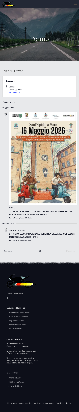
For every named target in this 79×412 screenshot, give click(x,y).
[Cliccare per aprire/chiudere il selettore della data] (9, 102)
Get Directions (14, 92)
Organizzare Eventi (16, 321)
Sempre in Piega (15, 386)
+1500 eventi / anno (16, 382)
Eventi (7, 71)
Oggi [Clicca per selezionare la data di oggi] (39, 251)
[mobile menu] (75, 4)
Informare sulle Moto (17, 325)
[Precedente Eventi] (7, 251)
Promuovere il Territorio (18, 317)
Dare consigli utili (15, 329)
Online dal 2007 (15, 378)
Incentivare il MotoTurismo (19, 313)
